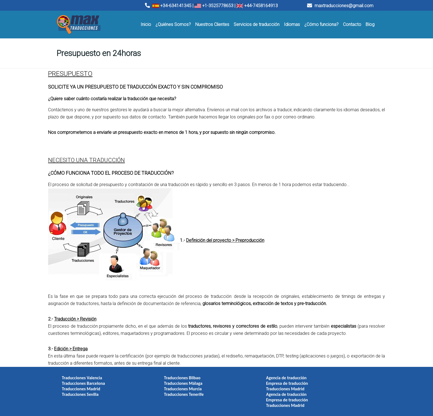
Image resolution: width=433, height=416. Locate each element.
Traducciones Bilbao (164, 375)
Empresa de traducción (251, 380)
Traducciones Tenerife (166, 391)
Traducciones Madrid (81, 386)
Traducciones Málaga (165, 380)
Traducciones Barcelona (83, 380)
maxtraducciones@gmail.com (340, 5)
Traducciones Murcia (165, 386)
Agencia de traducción (250, 375)
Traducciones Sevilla (80, 391)
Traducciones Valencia (82, 375)
